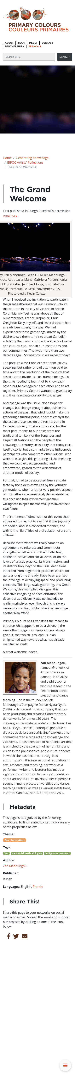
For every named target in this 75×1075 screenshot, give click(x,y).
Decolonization (14, 840)
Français (34, 46)
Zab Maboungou (14, 866)
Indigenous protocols (57, 853)
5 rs (6, 853)
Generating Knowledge (32, 158)
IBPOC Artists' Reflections (25, 162)
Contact (47, 43)
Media (33, 43)
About (9, 43)
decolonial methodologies (27, 853)
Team (21, 43)
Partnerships (14, 46)
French (38, 886)
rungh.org (10, 215)
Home (7, 158)
